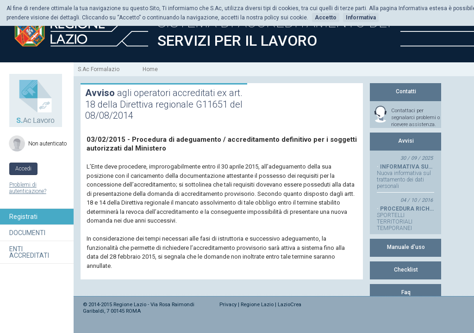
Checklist (406, 269)
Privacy (228, 304)
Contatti (406, 91)
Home (150, 69)
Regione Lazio (257, 304)
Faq (406, 292)
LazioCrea (289, 304)
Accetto (326, 17)
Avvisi (406, 141)
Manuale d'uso (406, 247)
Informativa (361, 17)
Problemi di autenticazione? (27, 188)
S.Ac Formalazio (98, 69)
